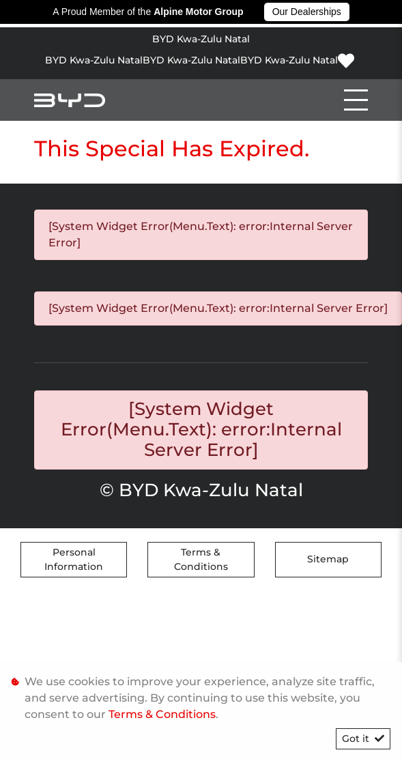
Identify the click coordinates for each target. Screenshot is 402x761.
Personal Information (73, 559)
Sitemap (328, 559)
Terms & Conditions (201, 559)
